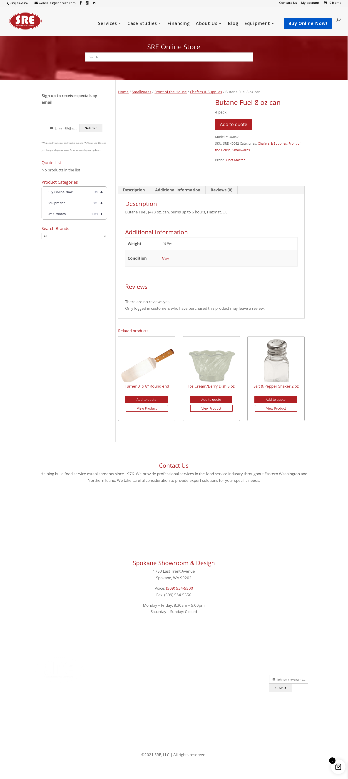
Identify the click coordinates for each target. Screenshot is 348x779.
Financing (178, 24)
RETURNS (231, 660)
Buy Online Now (77, 192)
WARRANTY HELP (173, 701)
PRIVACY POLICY (231, 680)
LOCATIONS (173, 670)
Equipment (257, 24)
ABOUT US (174, 680)
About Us (206, 24)
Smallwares (141, 91)
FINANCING (116, 660)
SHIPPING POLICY (231, 670)
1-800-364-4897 (59, 689)
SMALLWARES (116, 680)
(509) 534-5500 (179, 588)
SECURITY (231, 691)
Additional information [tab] (177, 190)
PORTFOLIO (173, 660)
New (165, 258)
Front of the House (170, 91)
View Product (147, 408)
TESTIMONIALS (174, 691)
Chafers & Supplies (206, 91)
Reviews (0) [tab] (221, 190)
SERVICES (116, 670)
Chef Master (235, 160)
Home (123, 91)
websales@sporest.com (59, 696)
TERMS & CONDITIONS (231, 701)
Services (107, 24)
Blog (233, 24)
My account (310, 3)
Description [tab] (134, 190)
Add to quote (233, 124)
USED (116, 701)
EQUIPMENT (116, 691)
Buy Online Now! (307, 23)
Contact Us (288, 3)
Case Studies (142, 24)
